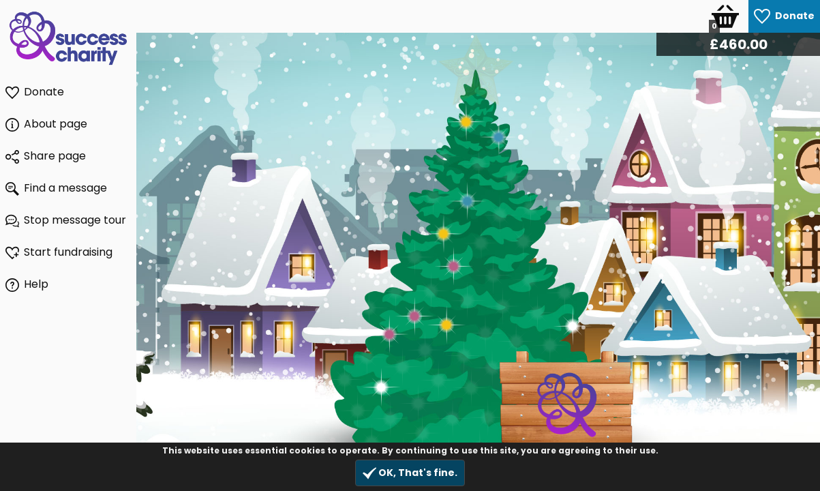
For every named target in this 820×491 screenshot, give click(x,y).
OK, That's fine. (410, 473)
